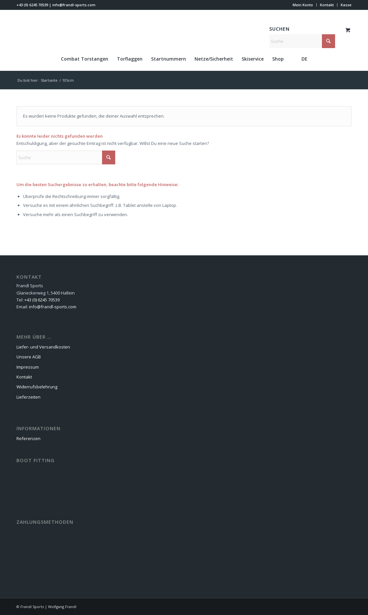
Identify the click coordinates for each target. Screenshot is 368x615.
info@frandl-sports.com (73, 4)
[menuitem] (303, 5)
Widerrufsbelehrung (36, 387)
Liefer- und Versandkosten (43, 347)
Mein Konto (303, 4)
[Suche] (302, 41)
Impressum (27, 367)
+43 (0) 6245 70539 (32, 4)
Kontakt (327, 4)
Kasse (346, 4)
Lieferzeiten (28, 397)
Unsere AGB (28, 357)
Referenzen (28, 438)
